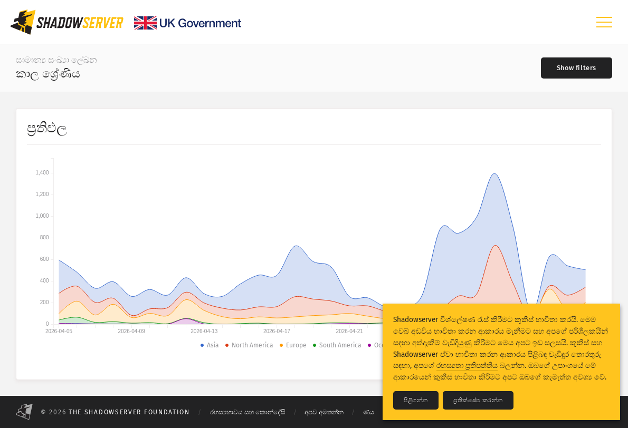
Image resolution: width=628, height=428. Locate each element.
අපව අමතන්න (324, 412)
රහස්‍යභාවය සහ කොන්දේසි (248, 412)
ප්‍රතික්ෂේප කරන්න (478, 400)
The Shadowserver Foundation (129, 412)
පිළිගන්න (416, 400)
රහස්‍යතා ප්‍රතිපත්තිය (467, 365)
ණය (368, 412)
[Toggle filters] (576, 68)
